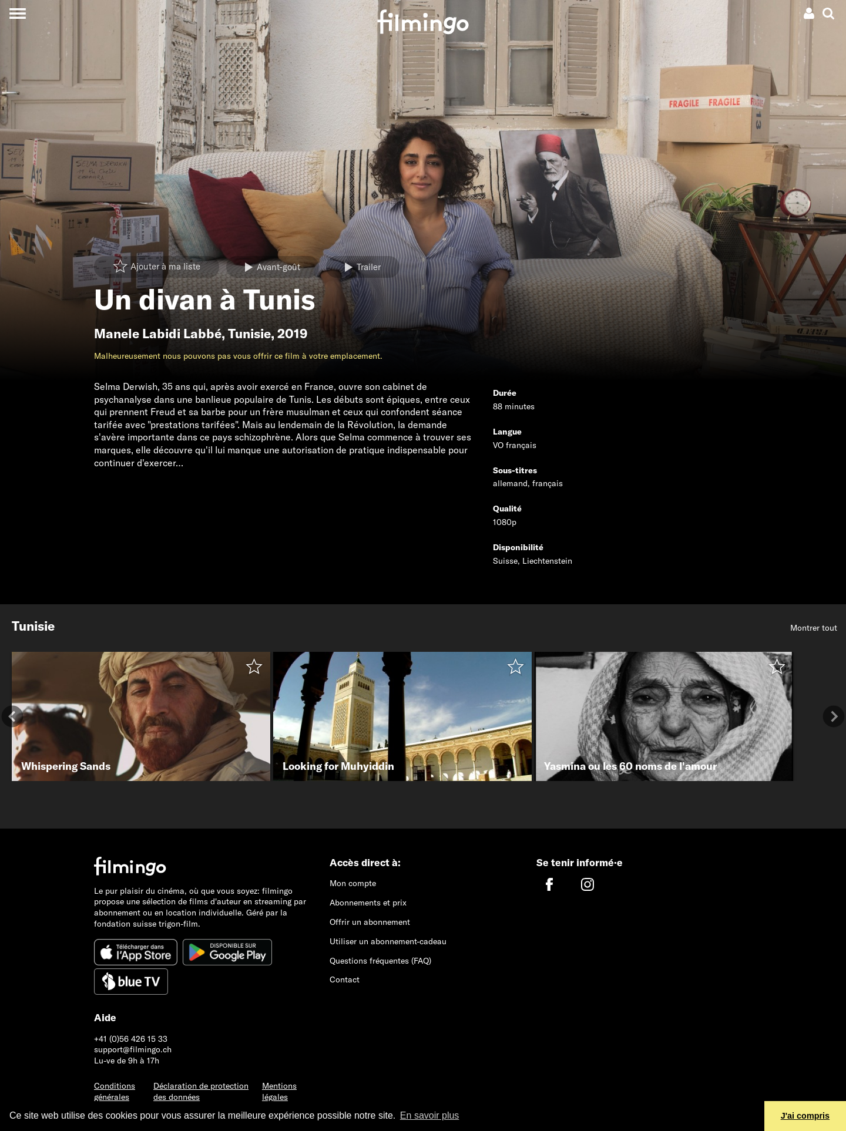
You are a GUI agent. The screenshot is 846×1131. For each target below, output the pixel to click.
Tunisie (249, 333)
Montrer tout (813, 627)
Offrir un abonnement (370, 922)
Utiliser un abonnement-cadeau (388, 941)
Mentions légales (279, 1091)
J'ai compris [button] (805, 1115)
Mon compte (353, 883)
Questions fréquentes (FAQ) (380, 960)
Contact (345, 979)
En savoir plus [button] (429, 1115)
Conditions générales (114, 1091)
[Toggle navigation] (17, 13)
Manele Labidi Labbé (157, 333)
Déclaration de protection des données (201, 1091)
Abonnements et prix (368, 902)
